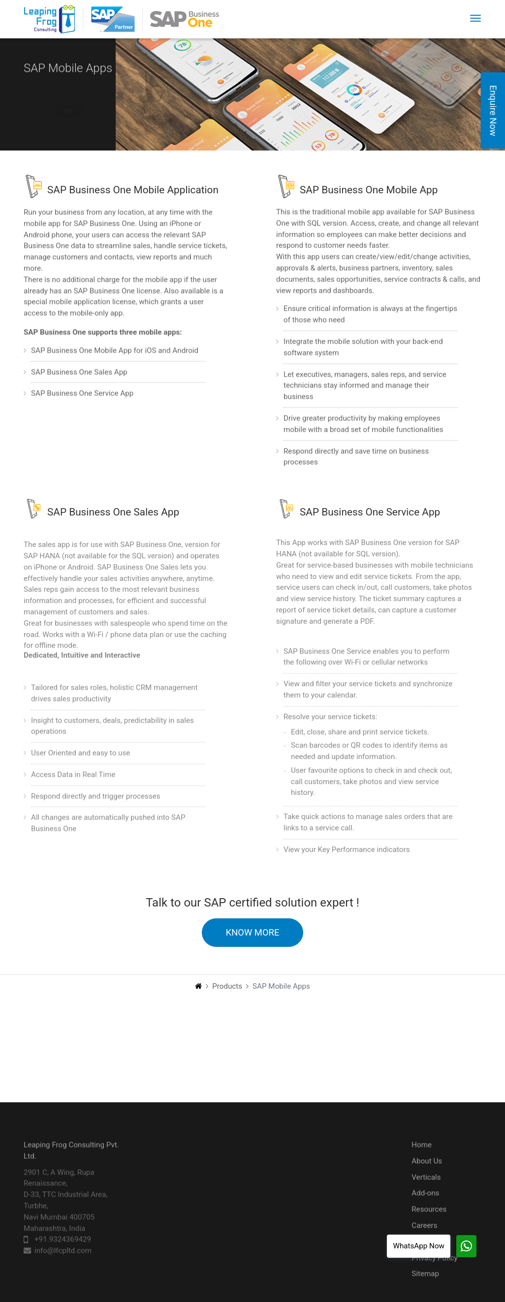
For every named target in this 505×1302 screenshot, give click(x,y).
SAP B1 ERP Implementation (331, 1181)
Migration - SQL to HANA (346, 1211)
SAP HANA (182, 1215)
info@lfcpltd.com (63, 1267)
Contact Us (429, 1258)
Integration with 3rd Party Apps (347, 1284)
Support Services (333, 1198)
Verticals (426, 1193)
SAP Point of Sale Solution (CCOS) (221, 1240)
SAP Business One (194, 1176)
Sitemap (425, 1290)
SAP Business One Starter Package (222, 1202)
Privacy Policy (434, 1274)
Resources (428, 1226)
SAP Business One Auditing (209, 1189)
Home (421, 1161)
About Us (426, 1177)
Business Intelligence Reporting (340, 1263)
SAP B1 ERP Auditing (340, 1245)
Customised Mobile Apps (206, 1253)
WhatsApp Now (418, 1245)
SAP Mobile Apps (193, 1227)
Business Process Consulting (334, 1228)
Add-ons (425, 1210)
